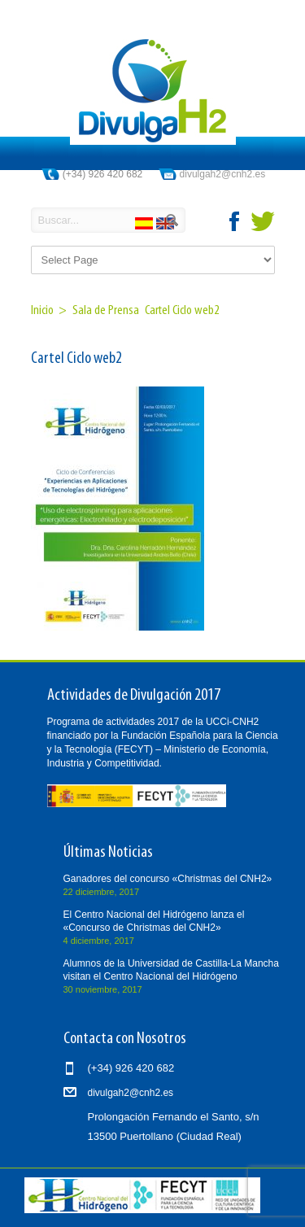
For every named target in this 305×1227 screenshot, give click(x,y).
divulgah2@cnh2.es (223, 174)
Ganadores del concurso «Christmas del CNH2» (167, 878)
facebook (235, 221)
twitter (263, 221)
